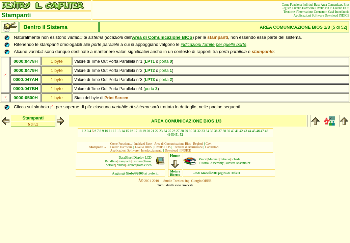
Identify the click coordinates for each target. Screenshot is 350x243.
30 (190, 131)
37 (220, 131)
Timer (147, 161)
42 (241, 131)
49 (168, 134)
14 (123, 131)
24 (165, 131)
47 (262, 131)
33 (203, 131)
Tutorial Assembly (211, 163)
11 (110, 131)
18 (140, 131)
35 (211, 131)
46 (258, 131)
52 (181, 134)
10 (106, 131)
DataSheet (125, 157)
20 (148, 131)
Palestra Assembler (237, 163)
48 (266, 131)
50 (172, 134)
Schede (235, 159)
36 (216, 131)
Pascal (203, 159)
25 (169, 131)
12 (114, 131)
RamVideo (144, 165)
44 (249, 131)
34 (207, 131)
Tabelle (225, 159)
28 (182, 131)
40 (233, 131)
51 (177, 134)
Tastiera (137, 161)
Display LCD (142, 157)
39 (228, 131)
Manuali (213, 159)
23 (161, 131)
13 (118, 131)
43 (245, 131)
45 (253, 131)
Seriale (110, 165)
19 (144, 131)
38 (224, 131)
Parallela (111, 161)
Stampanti (124, 161)
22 (157, 131)
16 (131, 131)
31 (194, 131)
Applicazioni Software (309, 15)
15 (127, 131)
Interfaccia (342, 12)
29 (186, 131)
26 (174, 131)
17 (135, 131)
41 (237, 131)
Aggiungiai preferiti (135, 173)
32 (199, 131)
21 (152, 131)
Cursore (131, 165)
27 (178, 131)
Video (121, 165)
